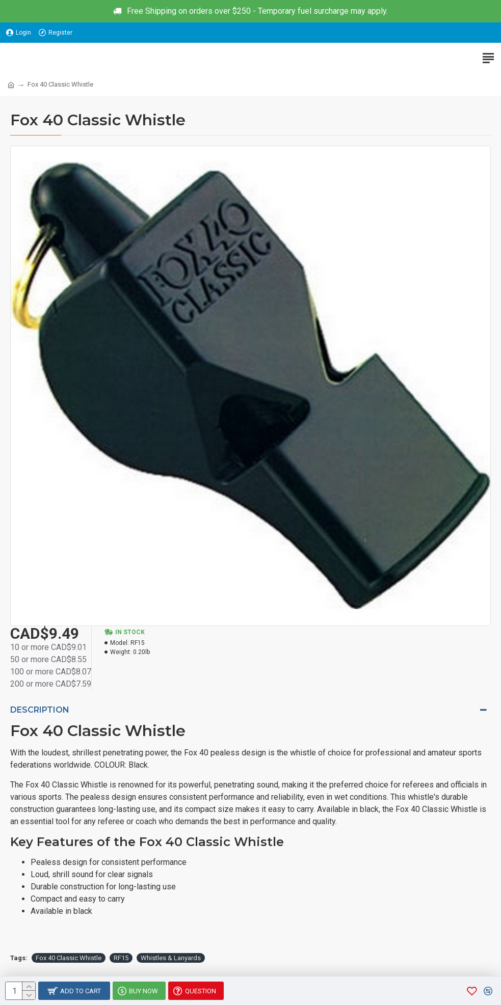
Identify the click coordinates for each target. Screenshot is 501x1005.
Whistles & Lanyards (171, 958)
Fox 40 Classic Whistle (68, 958)
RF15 (121, 958)
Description (39, 710)
